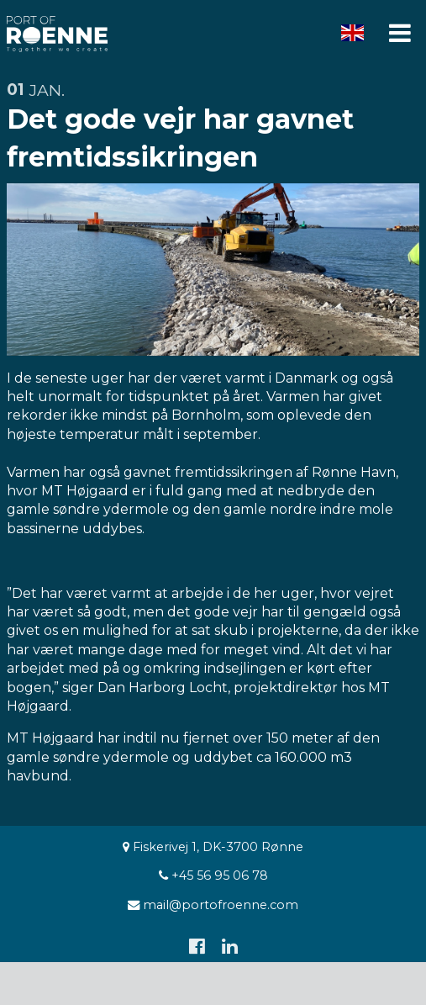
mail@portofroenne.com (213, 904)
